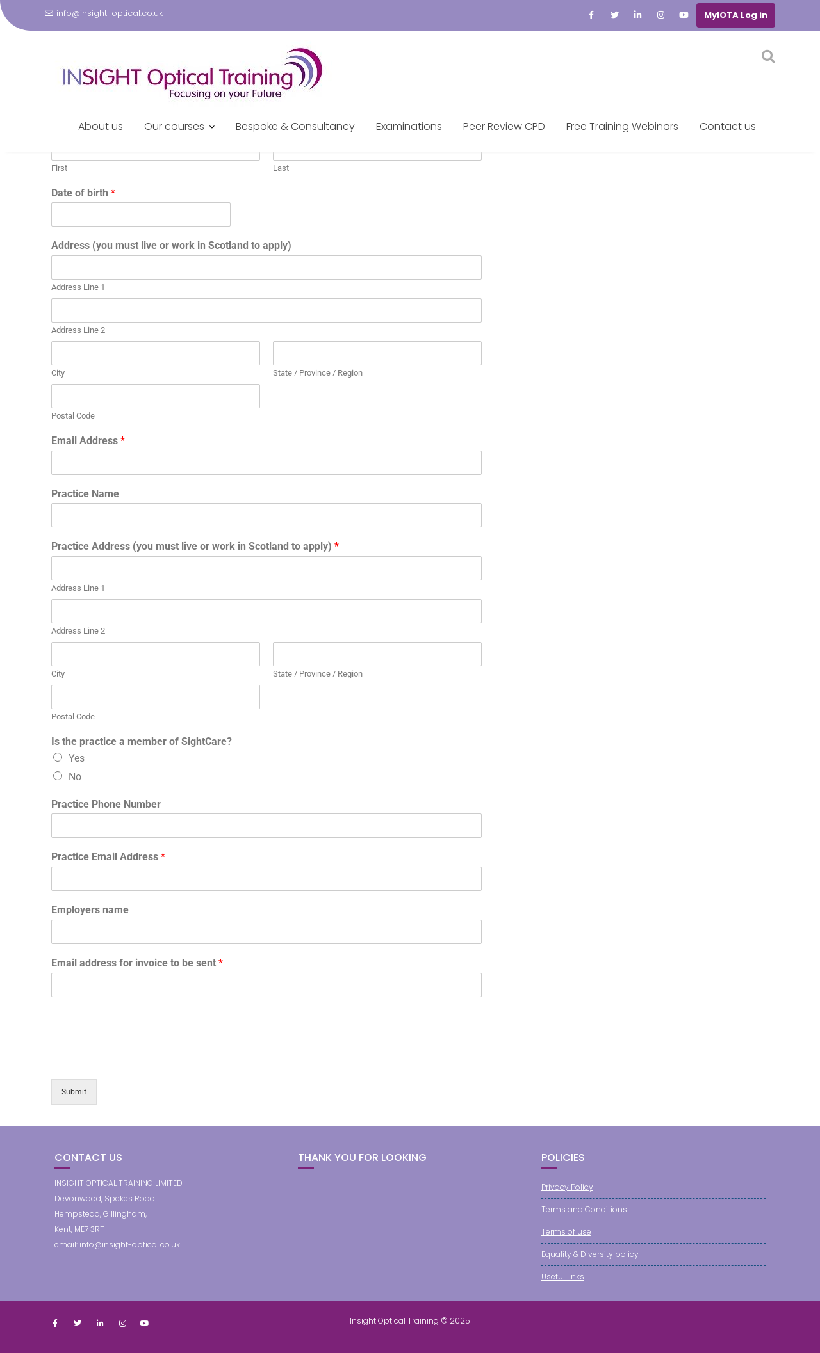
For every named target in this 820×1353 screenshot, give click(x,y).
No (75, 777)
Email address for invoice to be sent (137, 963)
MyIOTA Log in (735, 15)
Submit (74, 1091)
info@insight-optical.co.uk (104, 13)
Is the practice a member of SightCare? (141, 741)
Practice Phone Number (106, 804)
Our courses (174, 126)
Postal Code (73, 415)
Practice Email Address (108, 857)
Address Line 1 (78, 287)
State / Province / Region (318, 373)
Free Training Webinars (622, 126)
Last (281, 168)
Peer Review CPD (504, 126)
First (59, 168)
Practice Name (85, 494)
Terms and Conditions (584, 1209)
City (58, 373)
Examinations (409, 126)
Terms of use (566, 1231)
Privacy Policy (567, 1186)
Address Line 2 (78, 330)
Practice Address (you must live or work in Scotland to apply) (195, 546)
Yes (77, 758)
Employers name (90, 910)
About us (100, 126)
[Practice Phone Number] (266, 825)
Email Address (88, 441)
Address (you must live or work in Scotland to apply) (171, 245)
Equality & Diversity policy (590, 1254)
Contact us (728, 126)
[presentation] (148, 1058)
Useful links (562, 1276)
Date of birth (83, 193)
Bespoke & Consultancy (295, 126)
